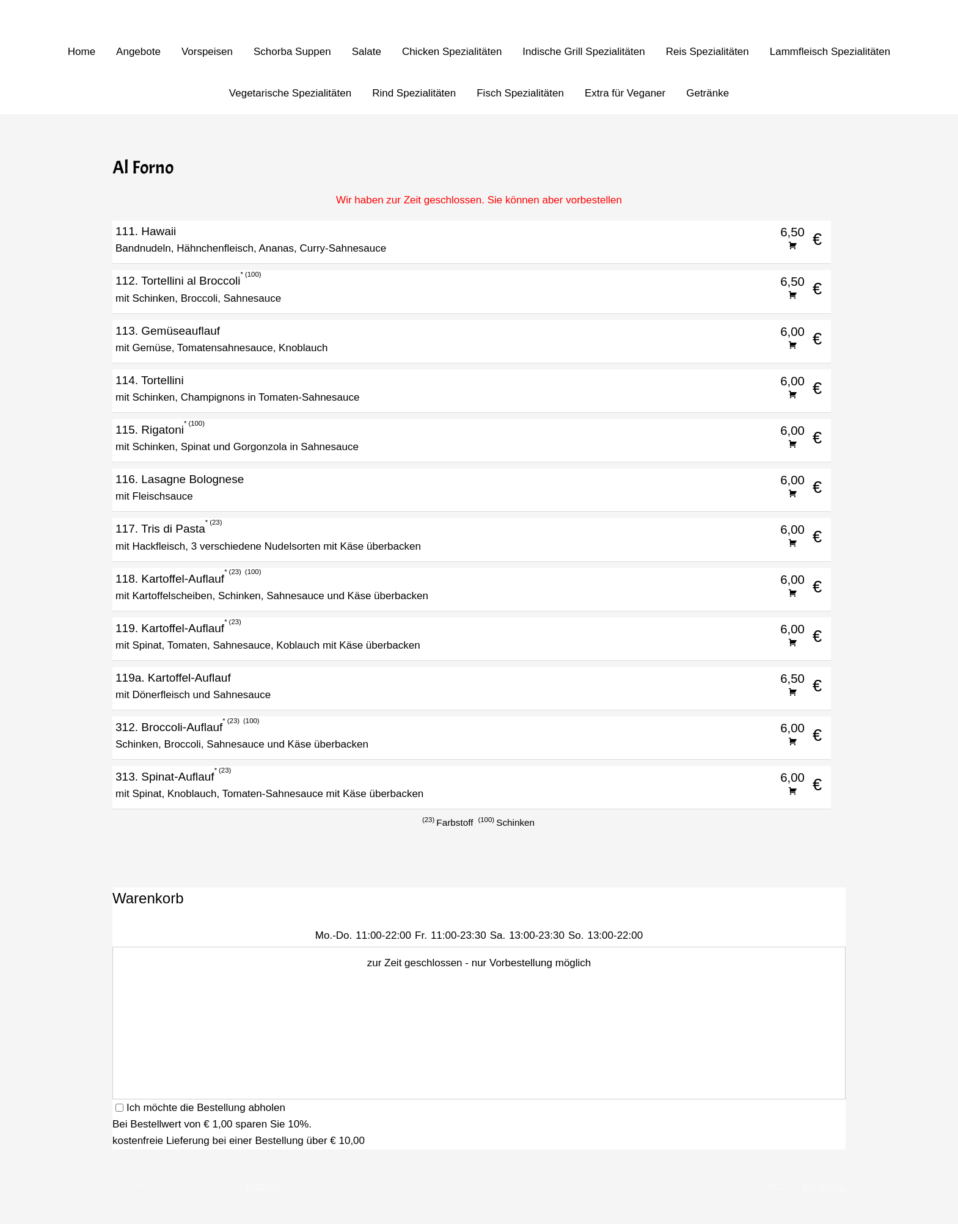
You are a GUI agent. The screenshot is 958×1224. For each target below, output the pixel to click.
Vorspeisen (207, 51)
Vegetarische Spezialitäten (290, 93)
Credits (262, 1187)
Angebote (138, 51)
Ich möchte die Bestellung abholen (200, 1107)
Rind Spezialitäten (414, 93)
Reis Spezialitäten (707, 51)
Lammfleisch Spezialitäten (830, 51)
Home (81, 51)
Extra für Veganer (625, 93)
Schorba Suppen (292, 51)
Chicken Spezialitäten (452, 51)
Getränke (707, 93)
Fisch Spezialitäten (520, 93)
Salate (366, 51)
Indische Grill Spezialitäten (583, 51)
